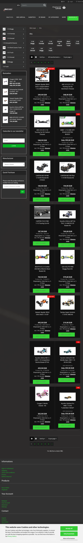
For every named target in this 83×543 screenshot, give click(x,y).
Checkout (4, 505)
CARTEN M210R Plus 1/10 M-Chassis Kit (68, 177)
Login (14, 146)
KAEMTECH (32, 17)
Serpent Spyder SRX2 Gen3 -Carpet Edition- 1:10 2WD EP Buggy (42, 86)
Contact (4, 520)
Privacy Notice (12, 536)
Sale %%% (9, 17)
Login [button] (70, 1)
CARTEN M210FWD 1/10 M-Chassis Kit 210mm (42, 177)
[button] (63, 1)
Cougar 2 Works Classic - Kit (42, 404)
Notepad (4, 501)
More (64, 17)
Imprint (4, 518)
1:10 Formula (9, 34)
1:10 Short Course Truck (12, 47)
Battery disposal (6, 476)
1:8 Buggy (8, 62)
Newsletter (5, 522)
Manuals (73, 17)
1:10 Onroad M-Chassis (10, 43)
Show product (41, 427)
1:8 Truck (6, 66)
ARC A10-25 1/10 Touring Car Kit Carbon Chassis (42, 132)
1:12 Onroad (8, 57)
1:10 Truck (8, 52)
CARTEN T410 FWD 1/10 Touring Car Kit (42, 222)
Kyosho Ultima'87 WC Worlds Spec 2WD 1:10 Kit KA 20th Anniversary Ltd (67, 360)
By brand (42, 17)
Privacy (4, 474)
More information (69, 538)
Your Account (6, 503)
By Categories (54, 17)
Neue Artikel (5, 488)
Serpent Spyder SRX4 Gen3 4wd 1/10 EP (42, 313)
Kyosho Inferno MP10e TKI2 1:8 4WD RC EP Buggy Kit (67, 223)
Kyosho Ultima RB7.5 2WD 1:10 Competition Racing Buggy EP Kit (42, 360)
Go (22, 192)
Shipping (4, 470)
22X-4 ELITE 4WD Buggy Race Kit (67, 268)
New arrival (20, 17)
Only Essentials (69, 534)
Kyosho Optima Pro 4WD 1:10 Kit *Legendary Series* (67, 405)
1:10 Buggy (8, 29)
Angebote (4, 489)
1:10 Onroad (8, 38)
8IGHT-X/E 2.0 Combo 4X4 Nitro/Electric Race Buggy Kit (42, 269)
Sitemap (4, 507)
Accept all (69, 528)
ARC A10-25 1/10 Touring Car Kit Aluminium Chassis (67, 86)
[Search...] (18, 5)
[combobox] (42, 57)
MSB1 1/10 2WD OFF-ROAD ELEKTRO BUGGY (67, 132)
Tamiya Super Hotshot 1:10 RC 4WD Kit (67, 313)
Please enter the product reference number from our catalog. (13, 182)
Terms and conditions (8, 472)
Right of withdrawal (7, 468)
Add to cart (41, 108)
